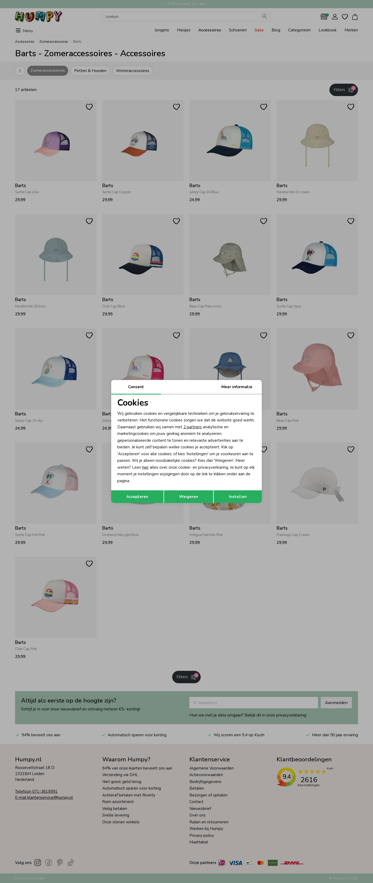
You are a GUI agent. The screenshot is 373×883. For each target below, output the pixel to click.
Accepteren (137, 496)
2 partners (192, 427)
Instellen (238, 496)
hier (145, 467)
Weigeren (188, 496)
